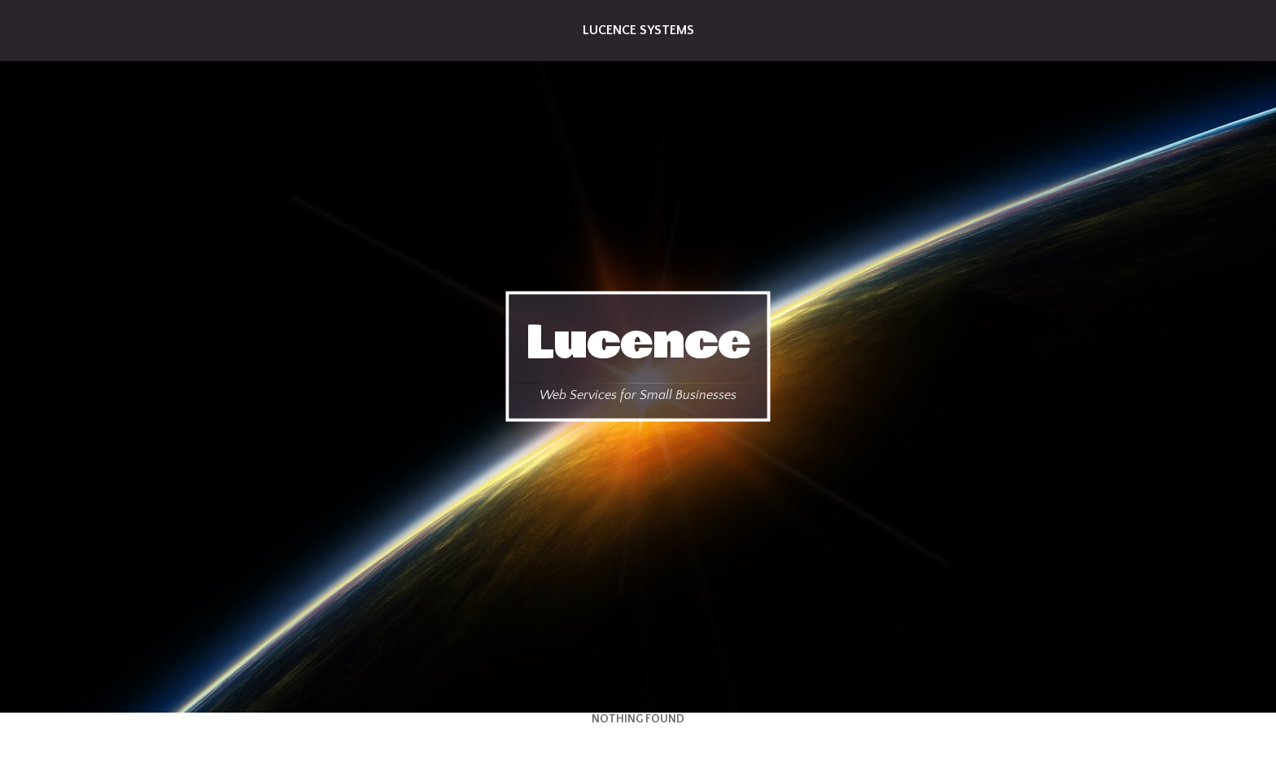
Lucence (638, 342)
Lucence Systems (638, 30)
